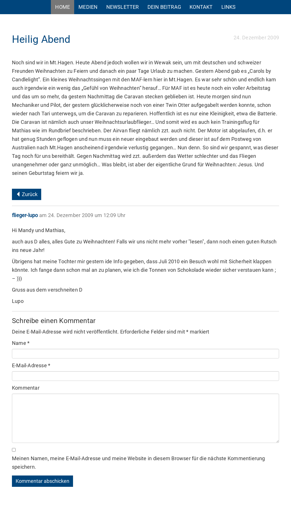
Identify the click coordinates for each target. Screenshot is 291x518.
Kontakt (201, 7)
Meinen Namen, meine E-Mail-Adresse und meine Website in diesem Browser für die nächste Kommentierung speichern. (138, 462)
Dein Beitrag (164, 7)
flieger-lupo (25, 215)
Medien (87, 7)
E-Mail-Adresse (31, 365)
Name (21, 343)
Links (228, 7)
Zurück (27, 194)
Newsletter (122, 7)
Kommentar (26, 388)
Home (62, 7)
